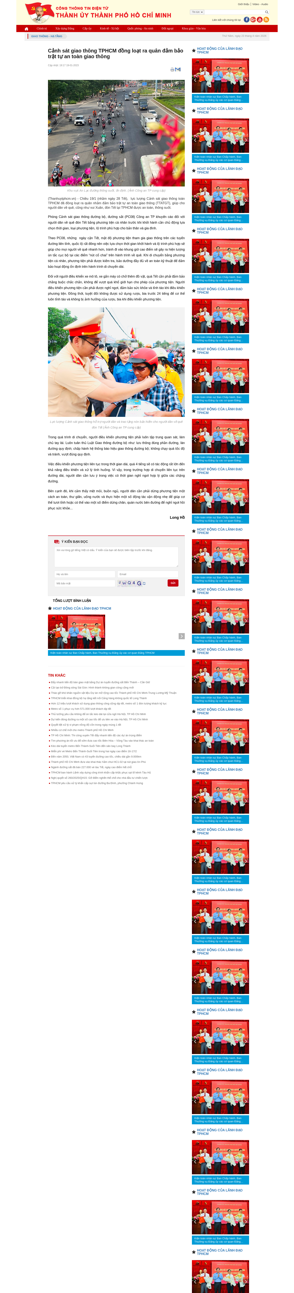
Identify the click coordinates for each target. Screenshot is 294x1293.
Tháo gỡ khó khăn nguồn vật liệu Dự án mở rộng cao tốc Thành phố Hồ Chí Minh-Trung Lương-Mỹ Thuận (113, 692)
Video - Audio (260, 4)
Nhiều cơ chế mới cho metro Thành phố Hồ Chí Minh (82, 730)
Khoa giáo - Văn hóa (194, 28)
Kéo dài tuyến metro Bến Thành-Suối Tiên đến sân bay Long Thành (90, 745)
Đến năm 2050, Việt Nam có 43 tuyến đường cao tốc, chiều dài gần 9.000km (96, 756)
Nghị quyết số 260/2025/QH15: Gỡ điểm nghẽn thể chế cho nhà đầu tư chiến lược (99, 777)
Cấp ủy (87, 28)
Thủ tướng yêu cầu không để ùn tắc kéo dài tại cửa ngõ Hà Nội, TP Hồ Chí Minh (98, 714)
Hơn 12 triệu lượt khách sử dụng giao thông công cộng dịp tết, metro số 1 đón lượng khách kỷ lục (109, 703)
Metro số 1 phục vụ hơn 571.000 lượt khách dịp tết (81, 708)
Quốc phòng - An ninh (140, 28)
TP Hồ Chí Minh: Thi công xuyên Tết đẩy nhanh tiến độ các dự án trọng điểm (96, 735)
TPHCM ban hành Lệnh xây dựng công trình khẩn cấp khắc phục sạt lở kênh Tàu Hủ (101, 772)
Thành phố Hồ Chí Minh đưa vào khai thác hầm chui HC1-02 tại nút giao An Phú (98, 761)
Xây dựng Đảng (64, 28)
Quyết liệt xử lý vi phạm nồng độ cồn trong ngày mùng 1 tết (86, 724)
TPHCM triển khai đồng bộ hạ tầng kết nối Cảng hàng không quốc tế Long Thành (99, 698)
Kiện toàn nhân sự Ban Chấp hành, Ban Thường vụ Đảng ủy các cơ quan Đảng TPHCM (102, 652)
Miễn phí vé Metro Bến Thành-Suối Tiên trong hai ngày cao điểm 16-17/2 (94, 751)
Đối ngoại (168, 28)
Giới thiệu (243, 4)
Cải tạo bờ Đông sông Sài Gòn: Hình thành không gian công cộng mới (92, 687)
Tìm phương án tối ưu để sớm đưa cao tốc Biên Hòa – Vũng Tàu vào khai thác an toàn (102, 740)
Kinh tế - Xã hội (109, 28)
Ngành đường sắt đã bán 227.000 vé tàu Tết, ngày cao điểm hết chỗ (91, 767)
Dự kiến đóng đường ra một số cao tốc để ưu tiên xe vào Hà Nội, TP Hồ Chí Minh (99, 719)
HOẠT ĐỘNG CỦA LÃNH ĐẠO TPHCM (82, 608)
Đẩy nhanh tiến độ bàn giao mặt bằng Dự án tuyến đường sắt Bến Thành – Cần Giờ (100, 682)
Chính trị (42, 28)
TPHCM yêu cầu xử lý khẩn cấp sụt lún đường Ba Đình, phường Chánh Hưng (97, 783)
